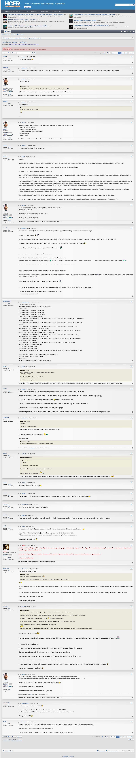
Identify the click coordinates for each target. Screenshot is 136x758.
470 (9, 454)
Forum (24, 11)
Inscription (21, 34)
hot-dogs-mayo (6, 300)
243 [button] (123, 53)
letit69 (4, 524)
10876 (9, 58)
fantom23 (5, 226)
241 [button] (116, 53)
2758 (9, 526)
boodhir (5, 387)
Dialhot (4, 549)
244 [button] (126, 53)
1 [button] (109, 53)
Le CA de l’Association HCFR (32, 44)
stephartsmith (6, 701)
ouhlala (4, 155)
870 (9, 568)
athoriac (5, 100)
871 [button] (130, 53)
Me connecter (27, 7)
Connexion (13, 34)
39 (8, 157)
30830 (9, 556)
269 (9, 229)
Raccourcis (3, 32)
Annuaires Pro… (56, 11)
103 (9, 390)
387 (9, 418)
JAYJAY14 (5, 67)
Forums (9, 31)
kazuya (4, 84)
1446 (9, 69)
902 (9, 303)
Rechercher (5, 34)
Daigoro (5, 56)
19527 (9, 93)
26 (8, 703)
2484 (9, 103)
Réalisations (44, 11)
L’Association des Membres (11, 11)
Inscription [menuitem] (134, 32)
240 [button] (113, 53)
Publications (34, 11)
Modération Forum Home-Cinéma (17, 44)
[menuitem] (121, 31)
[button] (104, 53)
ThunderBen (6, 416)
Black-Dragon (6, 566)
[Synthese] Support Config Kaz (14, 42)
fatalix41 (5, 452)
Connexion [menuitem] (131, 32)
